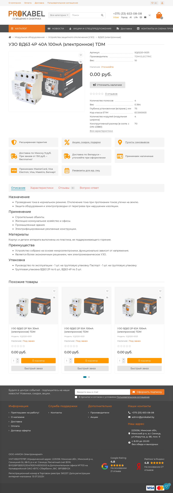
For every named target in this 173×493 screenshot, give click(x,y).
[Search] (88, 15)
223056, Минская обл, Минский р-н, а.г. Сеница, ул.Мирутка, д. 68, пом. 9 (146, 433)
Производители (99, 412)
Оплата (27, 3)
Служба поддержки (62, 406)
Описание (18, 187)
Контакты (56, 412)
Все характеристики (101, 131)
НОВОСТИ (59, 28)
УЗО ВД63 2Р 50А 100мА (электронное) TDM (78, 330)
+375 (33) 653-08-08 (143, 412)
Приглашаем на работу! (25, 412)
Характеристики (41, 187)
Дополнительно (100, 406)
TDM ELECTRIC (143, 56)
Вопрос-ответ (89, 187)
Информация (18, 406)
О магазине (17, 417)
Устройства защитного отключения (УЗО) (71, 37)
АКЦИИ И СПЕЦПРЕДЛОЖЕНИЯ (101, 28)
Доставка (39, 3)
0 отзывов (111, 93)
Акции (94, 417)
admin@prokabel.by (143, 417)
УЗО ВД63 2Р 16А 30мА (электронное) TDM (25, 330)
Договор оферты (21, 430)
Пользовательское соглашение (62, 3)
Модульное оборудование (30, 37)
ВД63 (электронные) (109, 37)
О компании (15, 3)
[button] (84, 377)
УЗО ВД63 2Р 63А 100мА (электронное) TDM (131, 330)
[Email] (102, 392)
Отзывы (66, 187)
